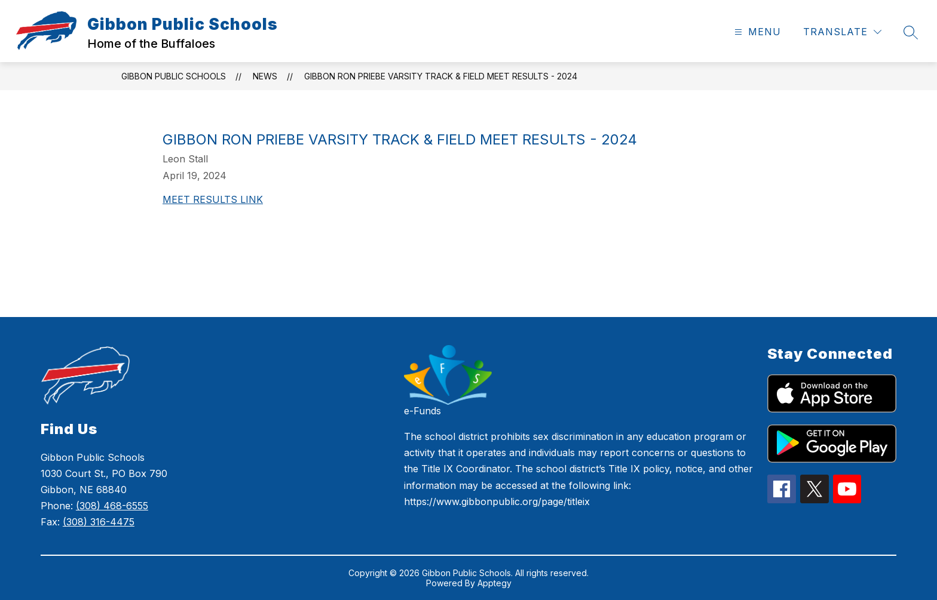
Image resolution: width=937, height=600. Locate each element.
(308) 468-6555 (112, 506)
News (265, 76)
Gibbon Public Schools (173, 76)
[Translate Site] (842, 31)
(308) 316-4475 (98, 522)
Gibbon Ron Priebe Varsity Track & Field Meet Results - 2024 (440, 76)
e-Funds (422, 411)
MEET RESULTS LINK (213, 199)
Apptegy (494, 583)
